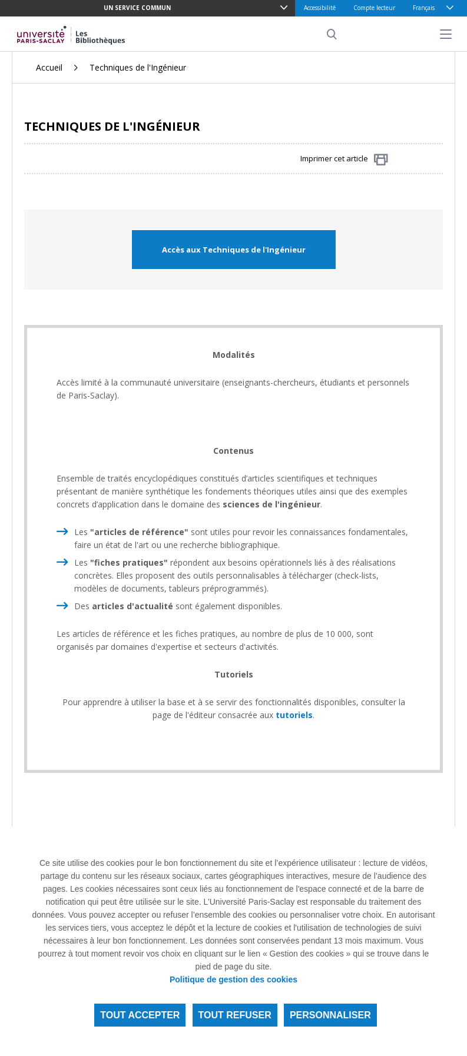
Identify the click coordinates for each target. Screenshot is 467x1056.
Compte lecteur (374, 8)
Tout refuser (234, 1015)
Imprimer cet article (344, 159)
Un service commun (137, 8)
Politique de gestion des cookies (233, 979)
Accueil (49, 67)
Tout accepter (140, 1015)
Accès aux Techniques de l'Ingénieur (234, 249)
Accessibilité (320, 8)
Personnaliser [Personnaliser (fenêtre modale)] (330, 1015)
